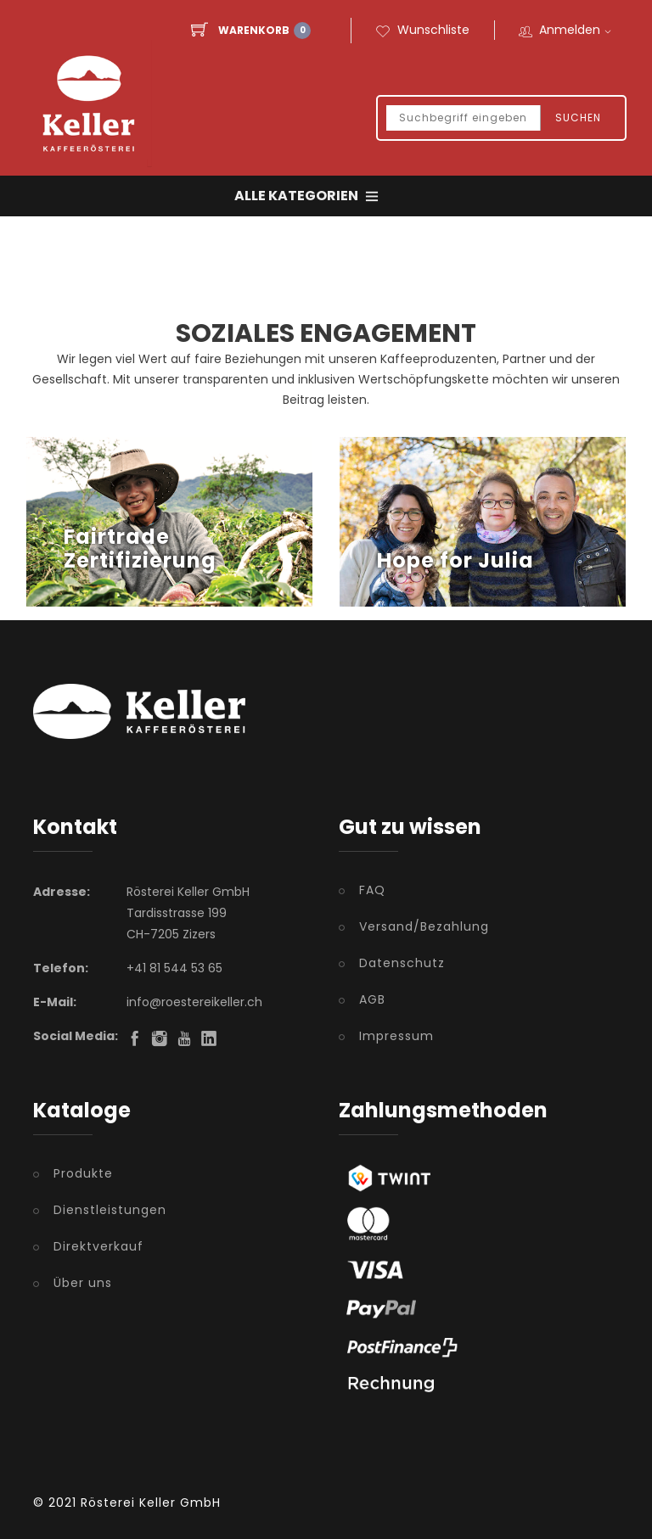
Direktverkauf (98, 1246)
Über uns (82, 1282)
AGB (372, 999)
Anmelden (577, 30)
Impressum (396, 1035)
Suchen (578, 118)
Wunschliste (422, 30)
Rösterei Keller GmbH (151, 1502)
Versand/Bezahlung (424, 926)
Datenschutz (402, 962)
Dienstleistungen (109, 1209)
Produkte (83, 1173)
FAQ (372, 889)
